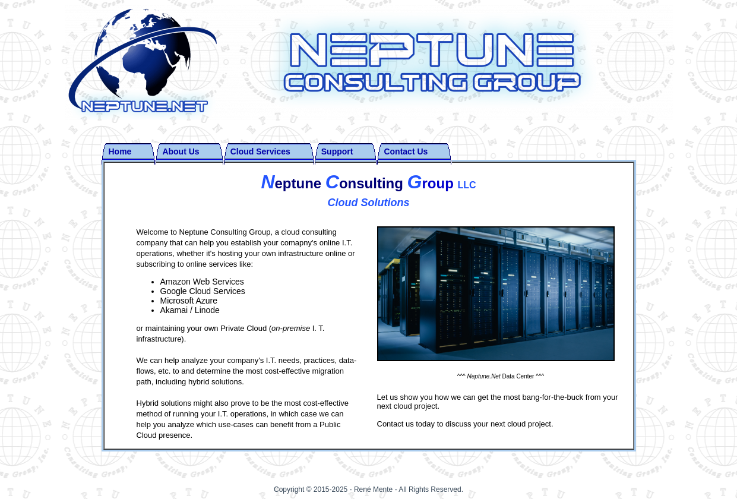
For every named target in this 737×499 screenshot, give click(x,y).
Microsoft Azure (188, 300)
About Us (180, 151)
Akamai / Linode (190, 310)
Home (120, 151)
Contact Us (406, 151)
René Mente (374, 489)
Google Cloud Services (202, 291)
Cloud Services (260, 151)
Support (337, 151)
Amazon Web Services (202, 281)
